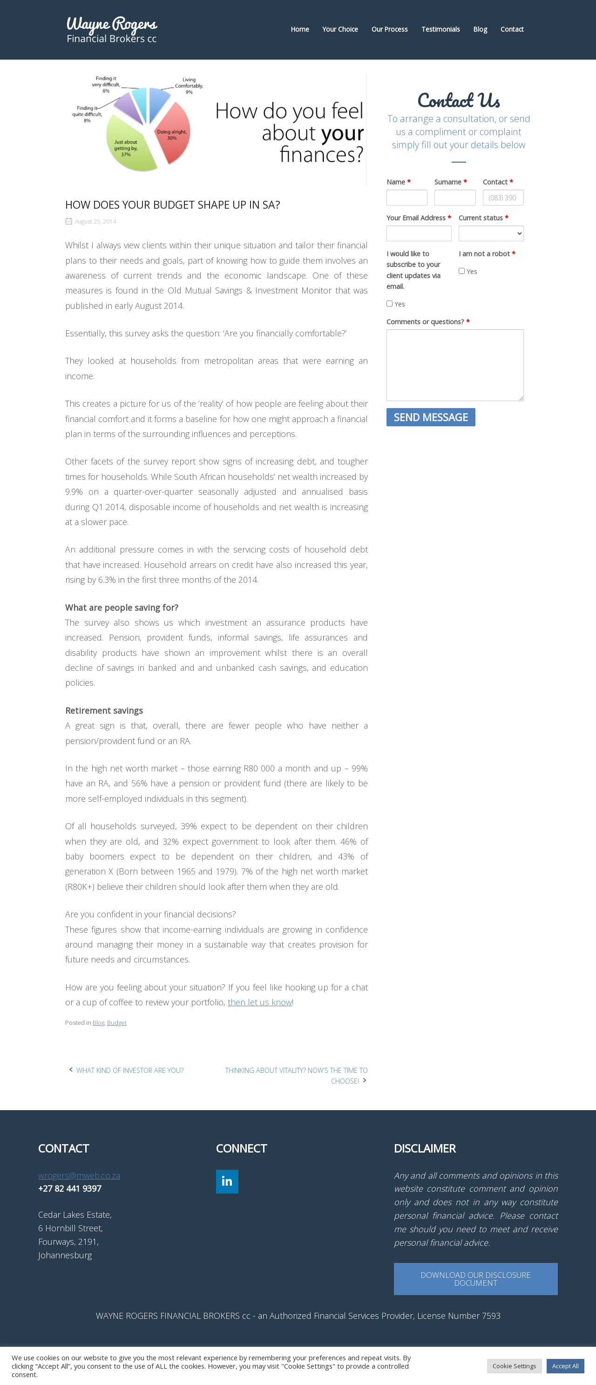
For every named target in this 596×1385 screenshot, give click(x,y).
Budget (117, 1022)
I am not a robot (487, 253)
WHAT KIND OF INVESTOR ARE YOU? (129, 1070)
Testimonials (440, 29)
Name (398, 181)
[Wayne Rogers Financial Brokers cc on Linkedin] (227, 1182)
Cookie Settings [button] (514, 1366)
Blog (480, 29)
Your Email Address (418, 217)
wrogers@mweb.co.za (79, 1175)
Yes (395, 304)
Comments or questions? (428, 321)
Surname (450, 181)
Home (300, 29)
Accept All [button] (565, 1366)
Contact (512, 29)
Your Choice (340, 29)
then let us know (260, 1002)
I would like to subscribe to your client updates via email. (413, 269)
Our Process (390, 29)
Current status (483, 217)
